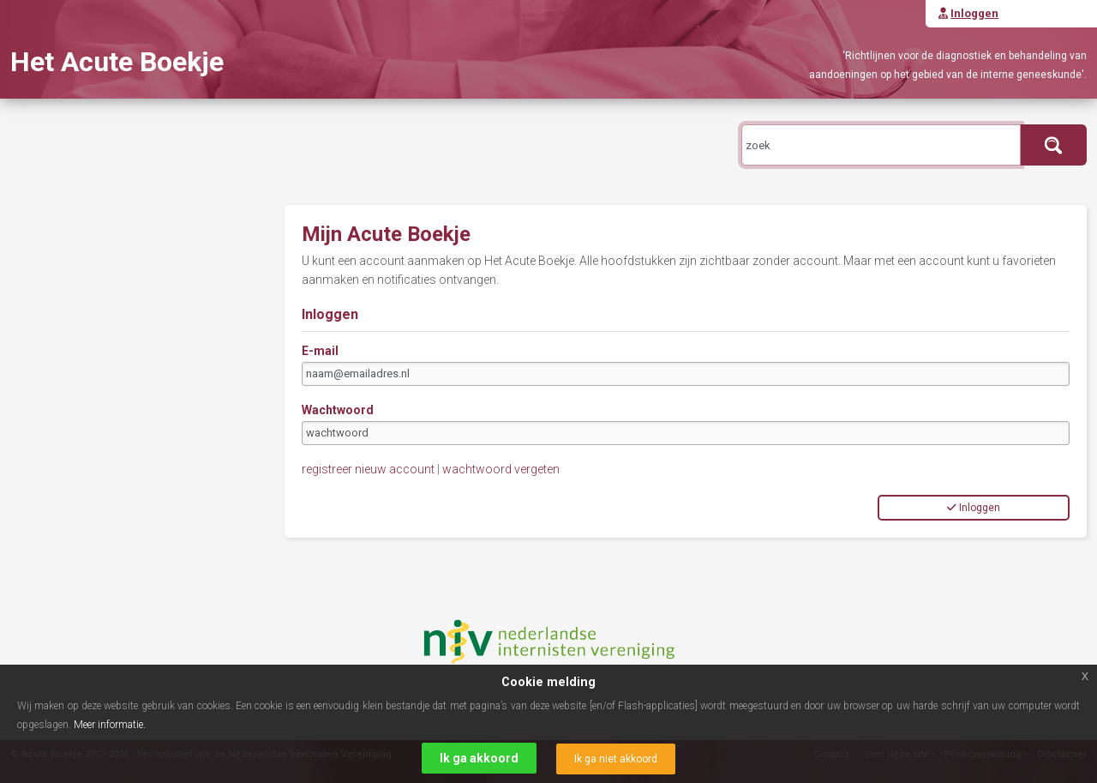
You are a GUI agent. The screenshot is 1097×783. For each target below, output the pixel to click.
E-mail (320, 351)
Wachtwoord (338, 410)
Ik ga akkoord (479, 758)
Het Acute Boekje (117, 61)
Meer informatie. (110, 725)
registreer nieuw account (368, 469)
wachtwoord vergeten (501, 469)
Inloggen (973, 508)
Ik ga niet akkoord (615, 759)
